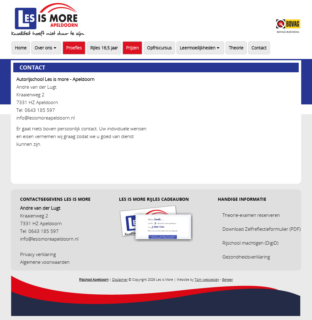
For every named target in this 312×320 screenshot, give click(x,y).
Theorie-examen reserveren (251, 215)
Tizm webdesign (207, 279)
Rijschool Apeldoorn (93, 279)
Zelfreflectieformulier (266, 229)
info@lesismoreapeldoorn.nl (45, 118)
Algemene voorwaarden (45, 262)
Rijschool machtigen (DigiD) (250, 243)
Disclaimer (120, 279)
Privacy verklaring (38, 254)
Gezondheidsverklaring (246, 257)
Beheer (227, 279)
